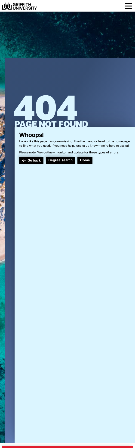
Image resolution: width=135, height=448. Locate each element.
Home (85, 160)
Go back (34, 160)
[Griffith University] (19, 6)
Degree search (60, 160)
